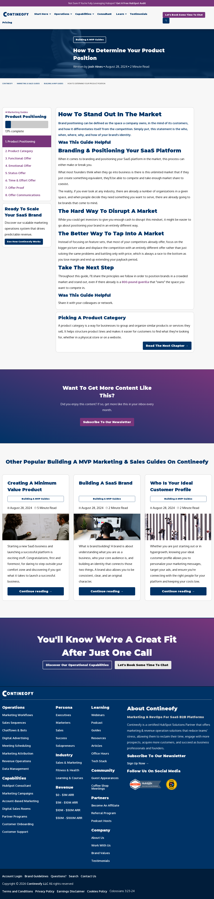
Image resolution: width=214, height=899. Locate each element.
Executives (63, 715)
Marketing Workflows (17, 715)
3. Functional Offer (18, 158)
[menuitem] (16, 14)
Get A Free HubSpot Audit (131, 3)
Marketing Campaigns (17, 793)
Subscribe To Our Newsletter (107, 422)
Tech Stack (99, 761)
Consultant (104, 14)
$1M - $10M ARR (67, 802)
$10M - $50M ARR (68, 810)
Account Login (12, 876)
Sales (59, 730)
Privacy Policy (44, 891)
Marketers (63, 722)
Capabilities (83, 14)
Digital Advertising (15, 738)
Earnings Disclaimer (71, 891)
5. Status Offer (15, 173)
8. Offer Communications (22, 195)
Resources (98, 738)
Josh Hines (95, 66)
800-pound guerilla (135, 282)
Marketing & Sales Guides (28, 84)
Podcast (97, 722)
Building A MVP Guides (90, 39)
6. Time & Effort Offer (20, 180)
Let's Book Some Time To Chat (184, 15)
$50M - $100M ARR (69, 818)
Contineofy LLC (37, 883)
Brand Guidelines (36, 876)
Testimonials (138, 14)
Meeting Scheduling (16, 746)
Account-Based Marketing (20, 801)
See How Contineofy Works (24, 241)
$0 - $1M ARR (65, 795)
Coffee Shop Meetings (100, 787)
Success (61, 738)
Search (73, 876)
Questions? (58, 876)
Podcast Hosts (101, 821)
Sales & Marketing (69, 762)
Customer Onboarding (18, 824)
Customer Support (15, 832)
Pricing (7, 22)
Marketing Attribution (17, 753)
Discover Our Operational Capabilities (77, 665)
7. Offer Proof (14, 188)
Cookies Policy (97, 891)
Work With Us (101, 845)
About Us (97, 838)
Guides (96, 730)
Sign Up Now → (138, 763)
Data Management (15, 769)
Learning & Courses (69, 778)
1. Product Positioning (20, 141)
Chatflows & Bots (14, 730)
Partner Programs (14, 816)
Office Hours (100, 753)
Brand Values (100, 853)
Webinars (98, 715)
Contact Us (88, 876)
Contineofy (7, 84)
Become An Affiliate (105, 805)
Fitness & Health (67, 770)
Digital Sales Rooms (16, 808)
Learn (120, 14)
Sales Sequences (14, 722)
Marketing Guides (16, 112)
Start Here (41, 14)
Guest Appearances (105, 778)
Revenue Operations (16, 761)
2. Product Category (19, 151)
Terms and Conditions (17, 891)
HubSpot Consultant (16, 785)
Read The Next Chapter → (167, 345)
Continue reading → (35, 591)
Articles (96, 746)
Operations (61, 14)
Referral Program (103, 813)
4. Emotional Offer (18, 165)
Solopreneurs (65, 746)
